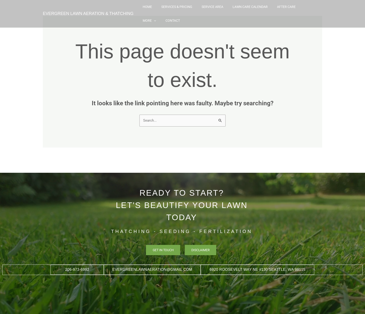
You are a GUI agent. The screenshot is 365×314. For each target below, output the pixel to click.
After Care (271, 10)
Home (150, 10)
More (291, 10)
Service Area (206, 10)
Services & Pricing (175, 10)
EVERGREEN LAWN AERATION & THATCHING (88, 9)
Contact (310, 10)
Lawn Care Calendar (239, 10)
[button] (296, 10)
